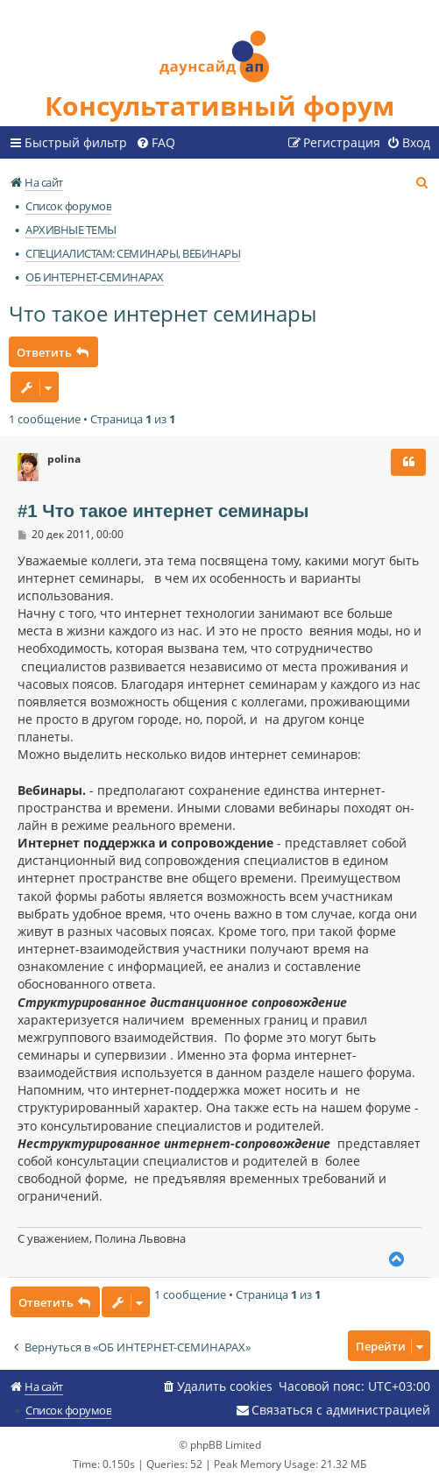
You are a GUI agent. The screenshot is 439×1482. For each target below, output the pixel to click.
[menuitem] (155, 142)
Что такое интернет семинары (162, 313)
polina (64, 459)
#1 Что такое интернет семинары (163, 511)
